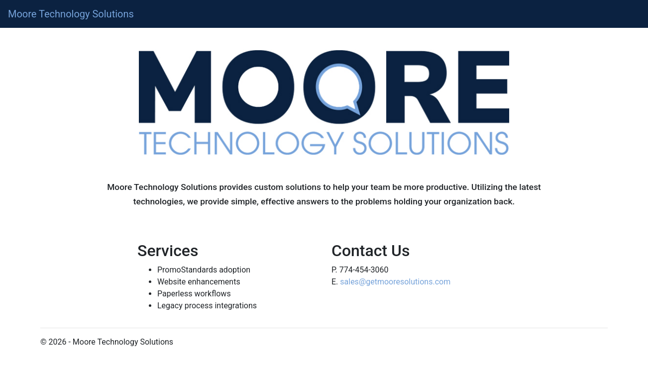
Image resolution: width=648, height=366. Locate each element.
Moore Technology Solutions (71, 14)
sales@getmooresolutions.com (395, 281)
